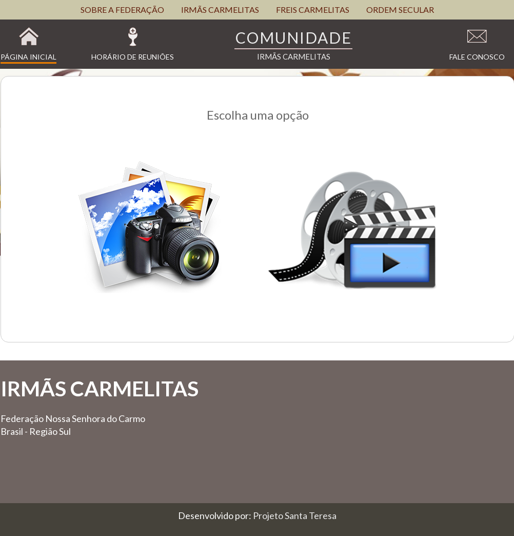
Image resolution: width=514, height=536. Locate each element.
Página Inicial (28, 56)
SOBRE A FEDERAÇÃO (122, 9)
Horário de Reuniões (132, 56)
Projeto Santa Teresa (295, 515)
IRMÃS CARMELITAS (220, 9)
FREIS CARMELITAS (312, 9)
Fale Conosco (477, 56)
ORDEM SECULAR (400, 9)
